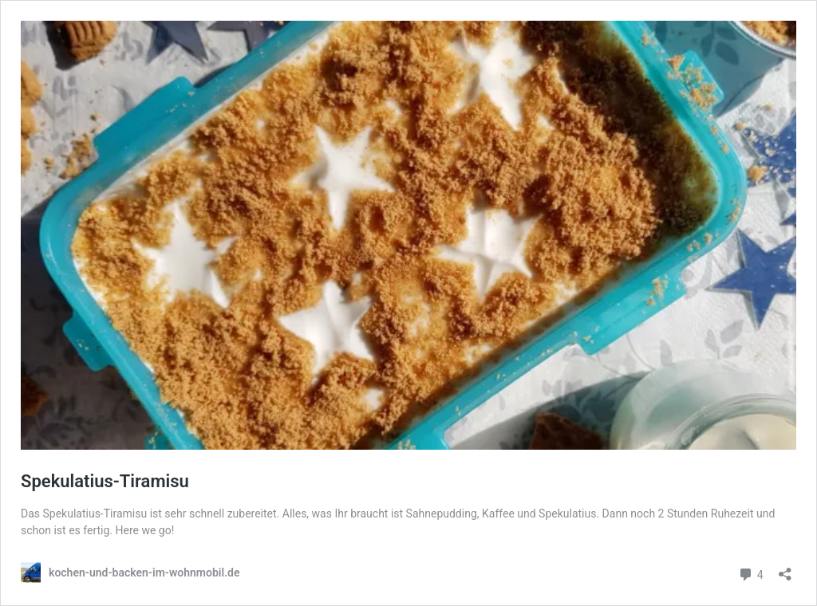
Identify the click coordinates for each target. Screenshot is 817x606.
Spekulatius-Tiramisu (105, 481)
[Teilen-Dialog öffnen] (785, 569)
